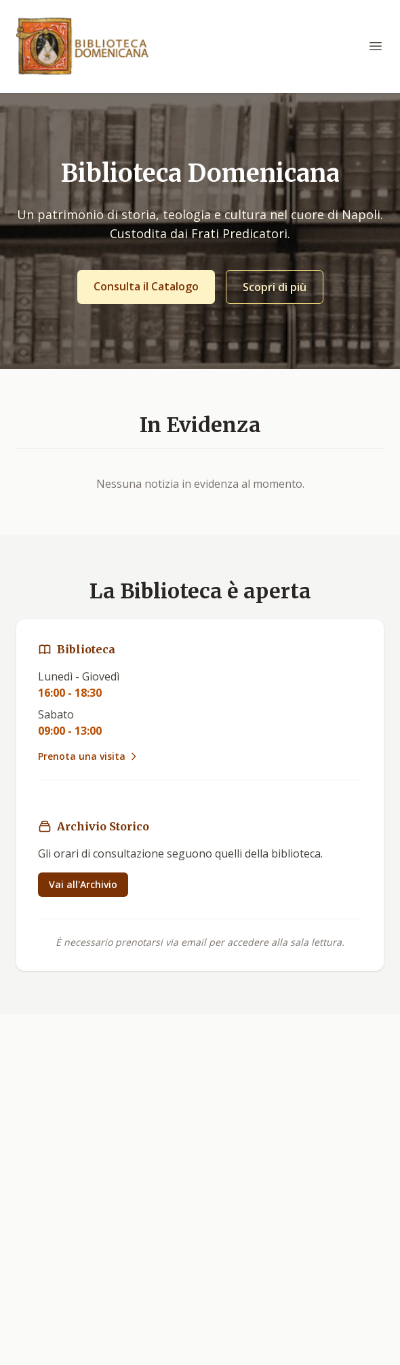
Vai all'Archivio (83, 884)
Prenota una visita (88, 756)
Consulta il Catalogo (146, 286)
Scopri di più (274, 287)
